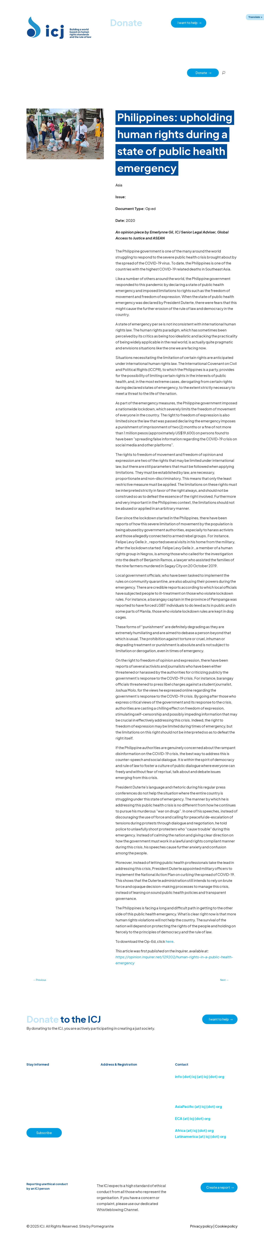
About (102, 72)
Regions (150, 72)
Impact (165, 72)
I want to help (188, 23)
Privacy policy (201, 1226)
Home (41, 72)
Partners (179, 72)
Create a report (218, 1187)
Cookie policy (226, 1226)
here (169, 941)
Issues (136, 72)
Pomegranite (102, 1226)
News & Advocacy (61, 72)
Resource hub (85, 72)
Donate (204, 73)
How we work (119, 72)
